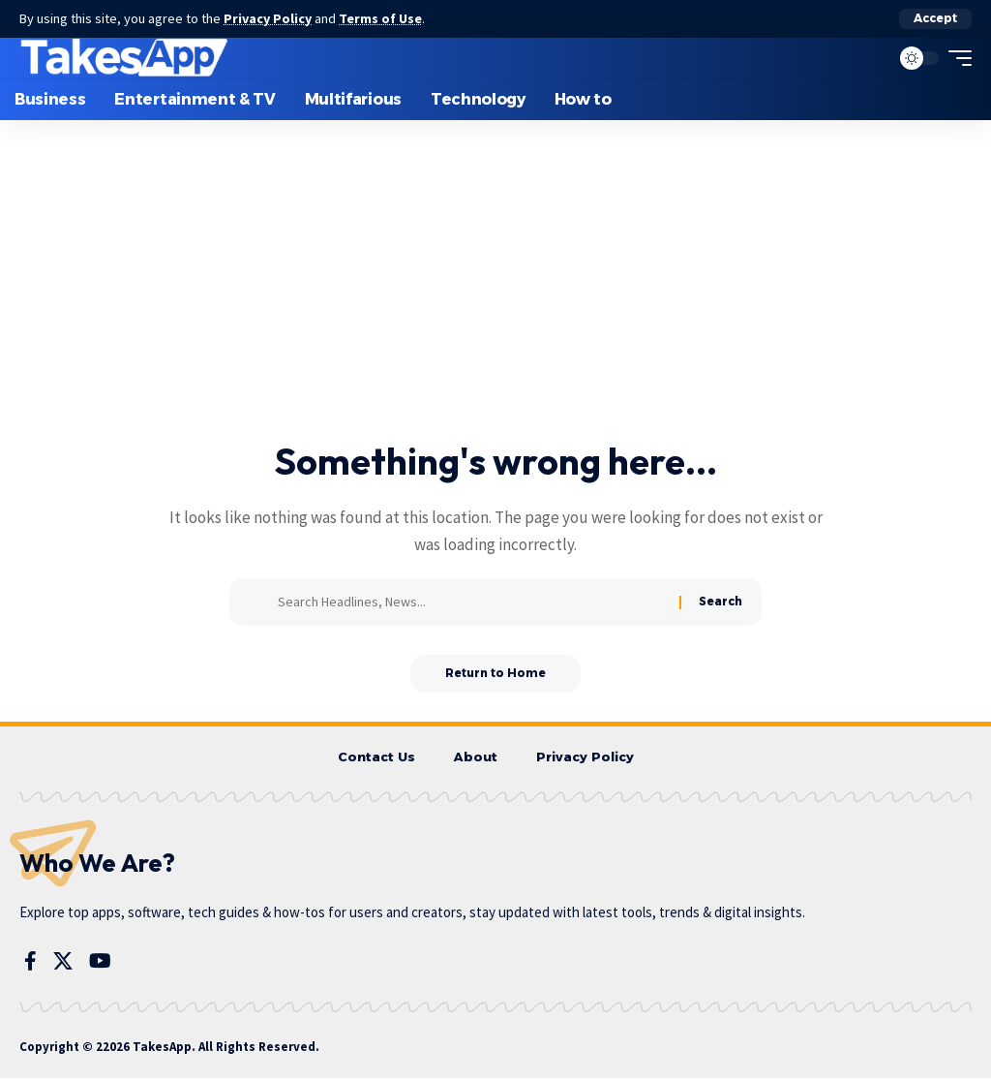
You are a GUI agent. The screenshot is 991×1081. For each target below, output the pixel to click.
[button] (935, 18)
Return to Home (496, 674)
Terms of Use (383, 18)
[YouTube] (100, 963)
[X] (62, 963)
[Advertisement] (495, 293)
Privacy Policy (269, 18)
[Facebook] (30, 963)
